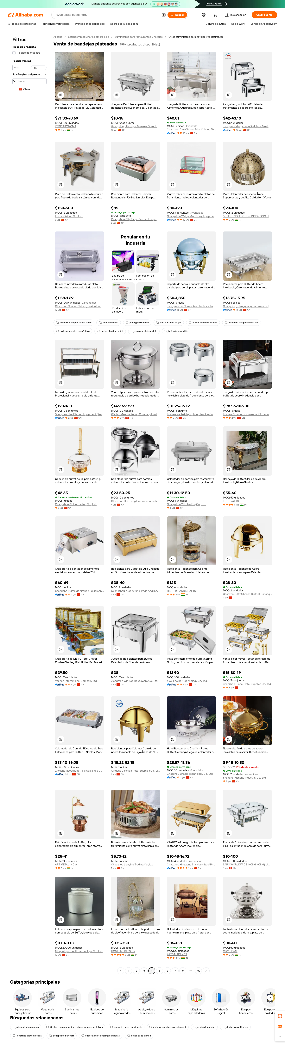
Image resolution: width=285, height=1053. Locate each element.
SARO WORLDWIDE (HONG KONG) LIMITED (247, 864)
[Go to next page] (206, 970)
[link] (280, 1016)
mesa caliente (108, 322)
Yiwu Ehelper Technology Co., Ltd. (187, 680)
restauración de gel (168, 322)
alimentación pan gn (26, 1027)
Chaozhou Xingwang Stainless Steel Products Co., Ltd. (191, 864)
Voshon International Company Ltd (76, 680)
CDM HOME (230, 951)
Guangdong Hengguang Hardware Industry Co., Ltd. (247, 306)
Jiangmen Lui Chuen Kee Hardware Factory (191, 306)
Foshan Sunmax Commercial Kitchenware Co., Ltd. (247, 414)
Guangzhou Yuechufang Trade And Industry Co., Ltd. (135, 590)
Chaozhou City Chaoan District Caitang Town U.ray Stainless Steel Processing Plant (247, 593)
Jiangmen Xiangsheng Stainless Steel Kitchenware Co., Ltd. (247, 126)
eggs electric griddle (144, 331)
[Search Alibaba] (106, 15)
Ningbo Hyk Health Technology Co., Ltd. (79, 951)
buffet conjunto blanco (203, 322)
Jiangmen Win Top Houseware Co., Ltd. (134, 680)
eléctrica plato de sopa (27, 1035)
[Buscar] (177, 15)
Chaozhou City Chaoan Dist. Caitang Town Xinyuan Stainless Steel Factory (191, 129)
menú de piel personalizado (241, 322)
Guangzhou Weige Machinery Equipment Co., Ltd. (191, 216)
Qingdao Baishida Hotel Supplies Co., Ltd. (135, 770)
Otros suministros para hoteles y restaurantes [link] (196, 36)
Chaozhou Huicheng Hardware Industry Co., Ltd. (135, 501)
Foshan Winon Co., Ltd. (69, 216)
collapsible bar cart (61, 1035)
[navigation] (29, 504)
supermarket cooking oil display (100, 1035)
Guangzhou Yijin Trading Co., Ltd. (186, 504)
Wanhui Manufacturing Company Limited (135, 414)
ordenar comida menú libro (73, 331)
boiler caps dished (139, 1035)
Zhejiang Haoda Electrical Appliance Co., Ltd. (79, 770)
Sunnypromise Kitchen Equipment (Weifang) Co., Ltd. (79, 414)
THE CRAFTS (231, 501)
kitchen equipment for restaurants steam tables (74, 1027)
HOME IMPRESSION (123, 951)
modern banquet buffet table (74, 322)
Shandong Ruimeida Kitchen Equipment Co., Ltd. (79, 590)
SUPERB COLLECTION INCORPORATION (247, 216)
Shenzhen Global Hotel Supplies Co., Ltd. (247, 683)
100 (198, 970)
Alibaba (58, 36)
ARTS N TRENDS (177, 954)
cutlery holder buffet (110, 331)
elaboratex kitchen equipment (167, 1027)
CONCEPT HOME (65, 126)
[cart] (216, 15)
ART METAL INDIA (66, 864)
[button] (163, 14)
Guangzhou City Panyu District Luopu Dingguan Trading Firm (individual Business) (135, 219)
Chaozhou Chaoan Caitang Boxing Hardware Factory (79, 306)
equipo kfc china (204, 1027)
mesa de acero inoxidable (126, 1027)
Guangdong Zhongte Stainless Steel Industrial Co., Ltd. (135, 126)
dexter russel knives (235, 1027)
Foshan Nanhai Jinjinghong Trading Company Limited (191, 414)
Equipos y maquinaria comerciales (88, 36)
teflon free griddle (176, 331)
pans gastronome (137, 322)
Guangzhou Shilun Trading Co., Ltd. (76, 504)
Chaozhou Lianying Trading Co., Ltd (132, 864)
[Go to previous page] (120, 970)
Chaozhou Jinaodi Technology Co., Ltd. (190, 773)
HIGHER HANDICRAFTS (181, 590)
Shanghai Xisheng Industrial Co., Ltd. (244, 777)
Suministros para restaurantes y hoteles (139, 36)
